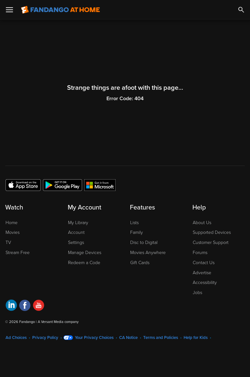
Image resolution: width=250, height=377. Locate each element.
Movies (13, 232)
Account (76, 232)
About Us (202, 222)
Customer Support (211, 242)
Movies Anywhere (148, 252)
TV (8, 242)
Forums (200, 252)
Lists (134, 222)
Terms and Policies (160, 337)
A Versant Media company (58, 322)
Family (136, 232)
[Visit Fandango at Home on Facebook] (25, 306)
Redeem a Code (84, 262)
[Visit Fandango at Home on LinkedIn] (11, 306)
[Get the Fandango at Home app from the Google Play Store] (62, 185)
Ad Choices (16, 337)
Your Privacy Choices (94, 337)
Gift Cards (139, 262)
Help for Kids (196, 337)
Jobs (197, 292)
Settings (76, 242)
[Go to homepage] (60, 9)
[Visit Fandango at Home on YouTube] (39, 306)
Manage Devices (84, 252)
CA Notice (128, 337)
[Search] (241, 9)
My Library (78, 222)
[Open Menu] (9, 10)
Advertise (202, 273)
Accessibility (205, 282)
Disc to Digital (144, 242)
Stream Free (18, 252)
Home (12, 222)
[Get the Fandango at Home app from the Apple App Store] (23, 185)
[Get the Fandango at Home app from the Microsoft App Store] (100, 185)
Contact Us (204, 262)
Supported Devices (212, 232)
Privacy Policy (45, 337)
